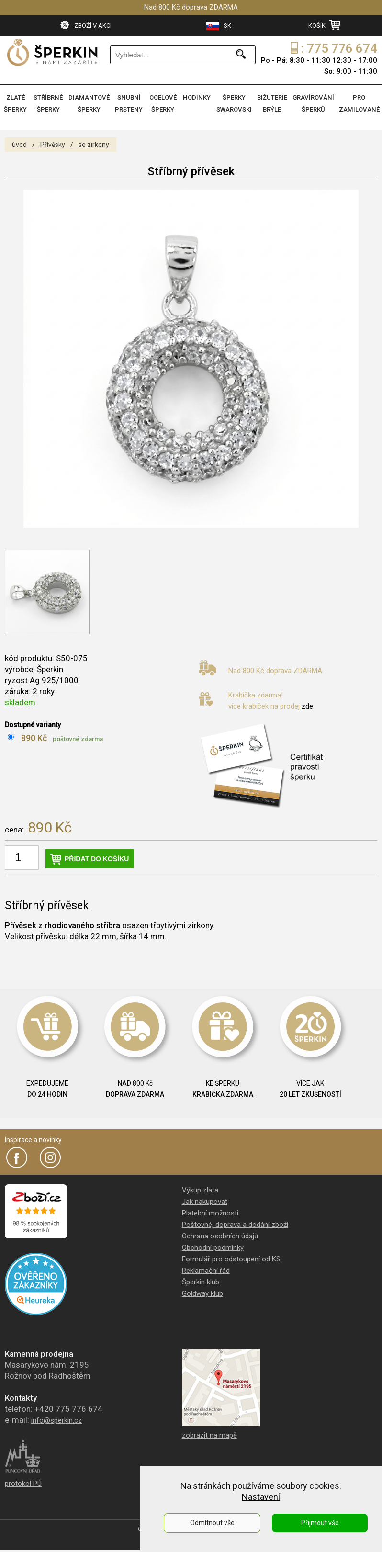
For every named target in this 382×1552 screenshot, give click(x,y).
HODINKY (199, 97)
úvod (19, 142)
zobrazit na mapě (209, 1433)
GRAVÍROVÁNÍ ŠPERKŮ (315, 103)
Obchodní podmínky (213, 1245)
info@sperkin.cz (56, 1418)
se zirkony (94, 142)
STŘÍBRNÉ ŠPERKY (50, 103)
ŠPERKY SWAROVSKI (236, 103)
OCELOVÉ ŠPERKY (164, 103)
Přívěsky (52, 142)
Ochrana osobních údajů (220, 1234)
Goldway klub (202, 1291)
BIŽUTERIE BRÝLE (274, 103)
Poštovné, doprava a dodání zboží (235, 1222)
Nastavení (261, 1497)
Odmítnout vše (212, 1523)
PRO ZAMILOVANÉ (360, 103)
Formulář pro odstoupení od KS (231, 1257)
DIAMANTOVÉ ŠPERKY (90, 103)
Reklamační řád (206, 1268)
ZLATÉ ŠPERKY (16, 103)
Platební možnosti (210, 1211)
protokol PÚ (23, 1481)
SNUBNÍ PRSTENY (130, 103)
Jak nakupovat (204, 1199)
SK (218, 26)
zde (307, 704)
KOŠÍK (324, 25)
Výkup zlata (200, 1188)
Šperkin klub (200, 1280)
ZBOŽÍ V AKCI (86, 25)
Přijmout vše (320, 1523)
